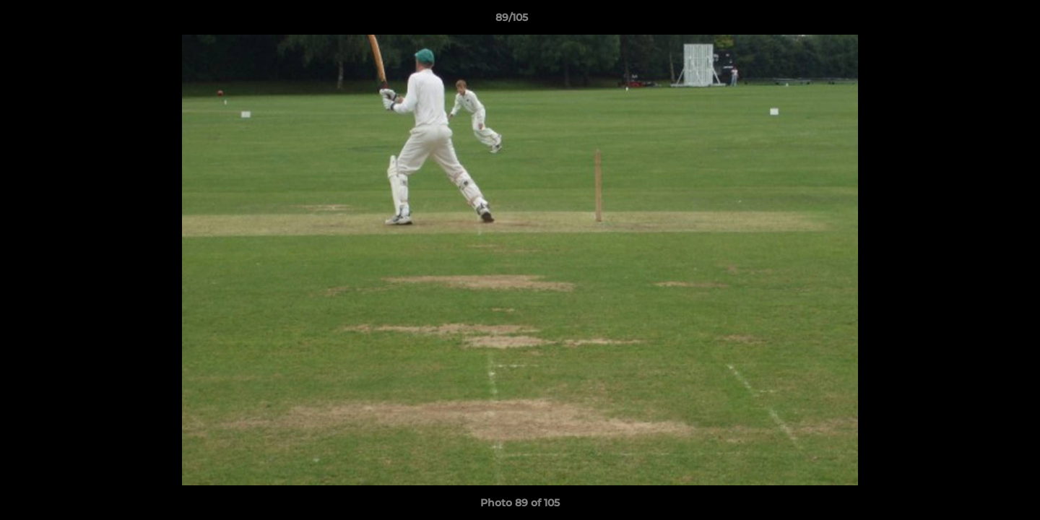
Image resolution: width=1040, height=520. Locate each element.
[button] (979, 20)
